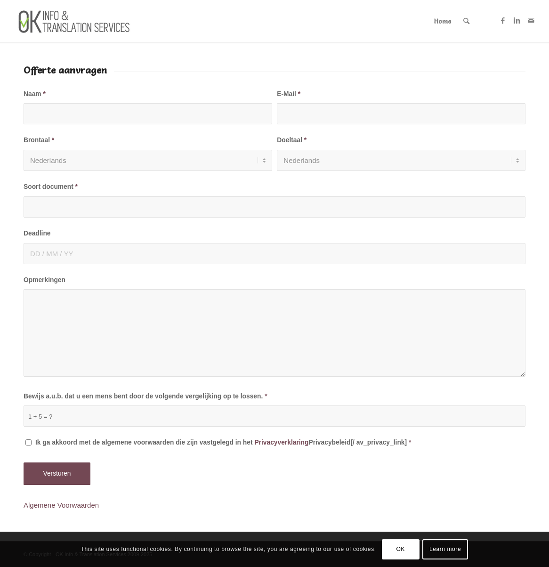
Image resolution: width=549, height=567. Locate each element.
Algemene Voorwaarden (61, 505)
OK (400, 549)
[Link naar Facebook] (503, 21)
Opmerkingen (44, 280)
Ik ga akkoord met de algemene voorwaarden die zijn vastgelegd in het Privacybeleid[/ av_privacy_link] (223, 442)
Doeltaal (292, 140)
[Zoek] (466, 21)
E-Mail (288, 93)
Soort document (51, 186)
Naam (35, 93)
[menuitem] (442, 21)
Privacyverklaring (281, 442)
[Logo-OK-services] (76, 21)
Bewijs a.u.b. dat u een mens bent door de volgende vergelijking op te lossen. (145, 396)
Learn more (445, 549)
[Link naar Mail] (531, 21)
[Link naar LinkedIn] (517, 21)
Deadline (37, 233)
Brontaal (39, 140)
